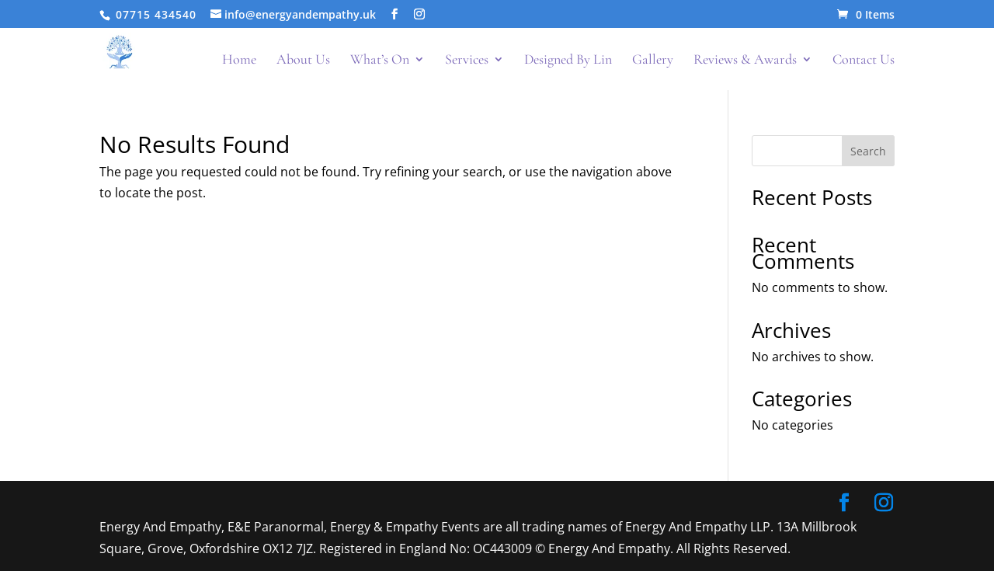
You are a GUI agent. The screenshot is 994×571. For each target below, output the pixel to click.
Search (868, 151)
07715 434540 (154, 14)
